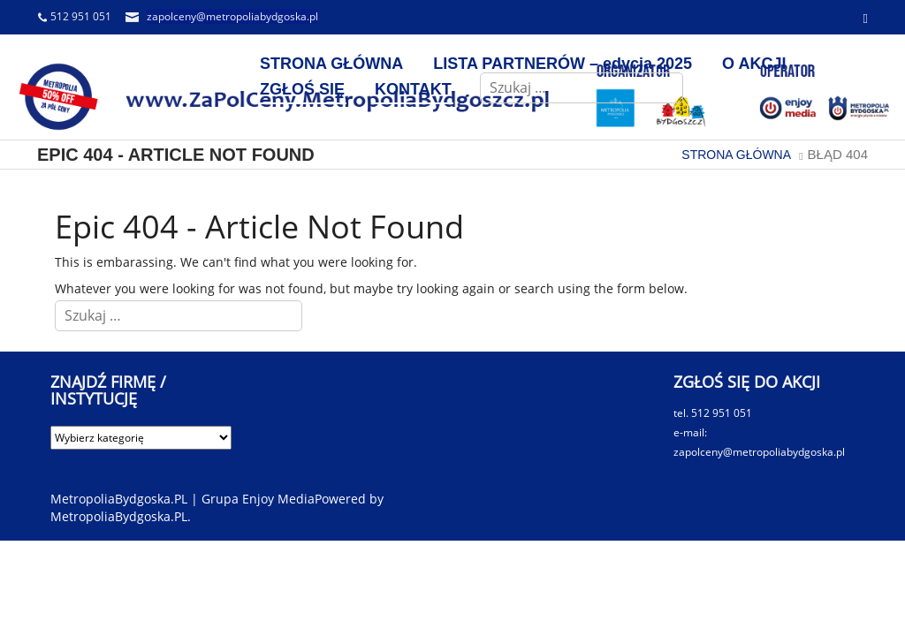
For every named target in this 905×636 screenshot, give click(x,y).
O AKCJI (754, 63)
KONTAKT (413, 89)
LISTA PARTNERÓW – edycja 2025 (562, 63)
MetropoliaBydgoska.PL (118, 516)
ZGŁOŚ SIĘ (302, 89)
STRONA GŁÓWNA (331, 63)
